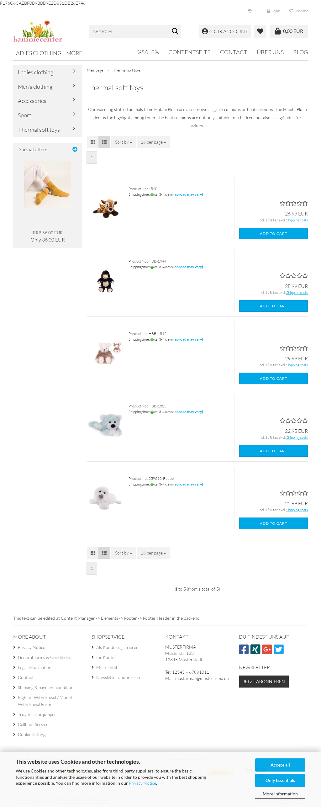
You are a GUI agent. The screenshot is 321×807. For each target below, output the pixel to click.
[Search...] (175, 31)
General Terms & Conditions (44, 657)
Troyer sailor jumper (37, 714)
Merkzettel (106, 667)
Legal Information (34, 667)
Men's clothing (35, 86)
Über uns (270, 52)
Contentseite (189, 52)
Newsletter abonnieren (118, 677)
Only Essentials (280, 780)
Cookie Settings (32, 734)
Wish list (298, 10)
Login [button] (273, 10)
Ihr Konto (105, 657)
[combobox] (123, 142)
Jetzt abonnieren (264, 681)
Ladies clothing (37, 53)
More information (280, 793)
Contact (233, 52)
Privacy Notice (142, 783)
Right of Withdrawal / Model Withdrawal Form (45, 701)
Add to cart (273, 233)
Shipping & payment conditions (47, 687)
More (74, 53)
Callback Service (33, 724)
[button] (252, 11)
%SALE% (148, 52)
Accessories (32, 100)
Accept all (280, 764)
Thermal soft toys (39, 129)
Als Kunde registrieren (117, 647)
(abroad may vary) (188, 194)
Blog (300, 52)
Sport (24, 115)
